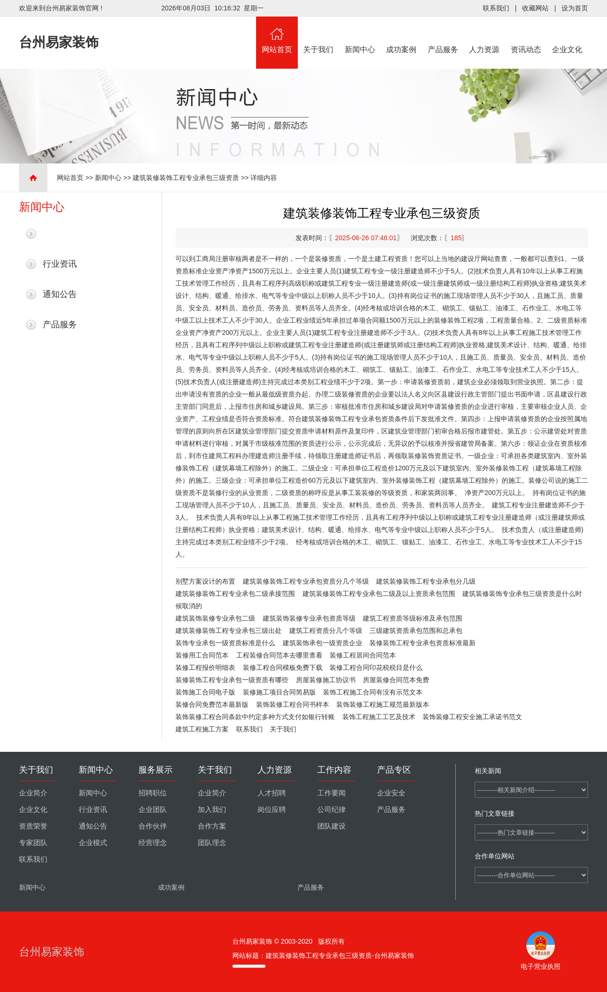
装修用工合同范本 (202, 655)
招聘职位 (152, 793)
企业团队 (152, 809)
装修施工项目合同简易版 (279, 692)
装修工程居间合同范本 (363, 655)
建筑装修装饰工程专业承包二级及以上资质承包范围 (379, 593)
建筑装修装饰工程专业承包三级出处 (228, 630)
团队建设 (331, 826)
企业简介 (33, 793)
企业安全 (391, 793)
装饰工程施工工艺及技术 (378, 717)
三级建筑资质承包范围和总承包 (415, 630)
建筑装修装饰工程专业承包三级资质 (186, 177)
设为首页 (574, 8)
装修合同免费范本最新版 (211, 704)
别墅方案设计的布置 (205, 581)
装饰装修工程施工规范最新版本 (382, 704)
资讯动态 (526, 35)
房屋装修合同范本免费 (396, 680)
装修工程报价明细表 (205, 667)
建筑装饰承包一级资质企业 (322, 643)
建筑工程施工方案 (202, 729)
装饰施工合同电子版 (205, 692)
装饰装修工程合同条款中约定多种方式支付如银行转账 (255, 717)
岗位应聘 (272, 809)
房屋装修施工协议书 (326, 680)
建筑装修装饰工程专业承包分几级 (426, 581)
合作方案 (212, 826)
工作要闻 (331, 793)
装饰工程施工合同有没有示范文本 (373, 692)
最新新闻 (60, 233)
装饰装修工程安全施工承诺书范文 (472, 717)
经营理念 (152, 843)
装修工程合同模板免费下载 (282, 667)
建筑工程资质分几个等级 (325, 630)
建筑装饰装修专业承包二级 (215, 618)
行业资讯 (60, 264)
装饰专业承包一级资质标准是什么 (225, 643)
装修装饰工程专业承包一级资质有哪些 (231, 680)
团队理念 (212, 843)
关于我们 (319, 35)
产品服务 (443, 35)
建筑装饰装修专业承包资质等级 (309, 618)
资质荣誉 (33, 826)
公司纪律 (331, 809)
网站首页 (277, 35)
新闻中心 (360, 35)
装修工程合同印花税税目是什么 (376, 667)
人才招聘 (272, 793)
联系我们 (496, 8)
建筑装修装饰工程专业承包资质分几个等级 (306, 581)
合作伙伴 (152, 826)
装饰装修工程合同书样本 (292, 704)
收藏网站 (535, 8)
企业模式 (93, 843)
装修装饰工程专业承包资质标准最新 (422, 643)
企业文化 (568, 35)
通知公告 (60, 294)
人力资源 (485, 35)
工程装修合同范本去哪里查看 (279, 655)
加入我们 (212, 809)
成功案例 (402, 35)
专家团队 (33, 843)
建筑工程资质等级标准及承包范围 (412, 618)
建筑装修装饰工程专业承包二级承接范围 (235, 593)
